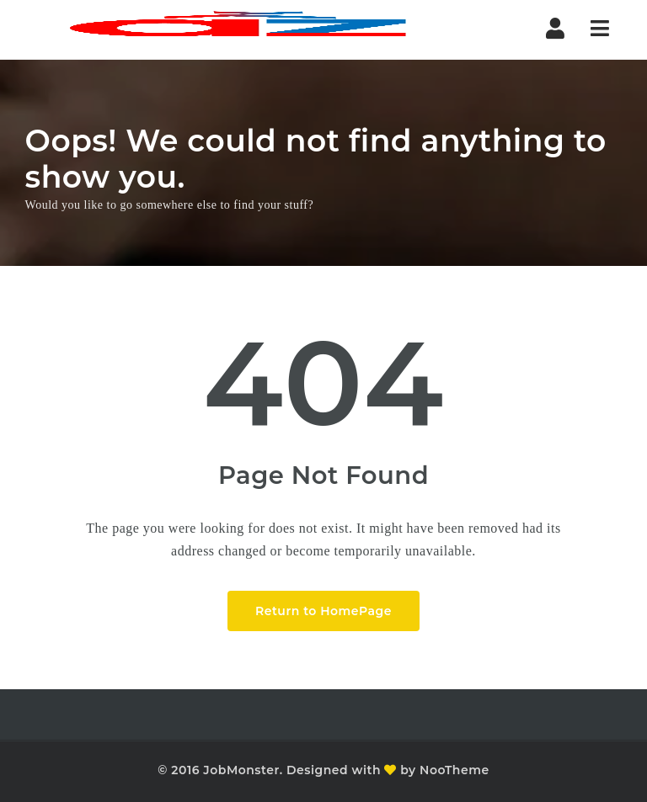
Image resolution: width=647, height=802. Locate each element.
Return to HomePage (323, 611)
